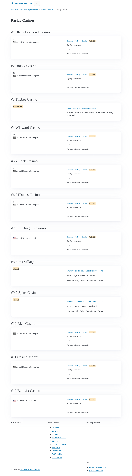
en (36, 3)
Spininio (55, 427)
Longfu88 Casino (59, 444)
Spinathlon (56, 434)
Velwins (55, 431)
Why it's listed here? (73, 108)
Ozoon (55, 441)
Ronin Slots (57, 451)
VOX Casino (57, 457)
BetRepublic (57, 454)
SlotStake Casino (59, 437)
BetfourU (56, 447)
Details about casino (89, 108)
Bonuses (70, 41)
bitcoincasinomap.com (30, 469)
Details (84, 41)
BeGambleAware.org (98, 467)
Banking (77, 41)
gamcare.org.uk (96, 470)
